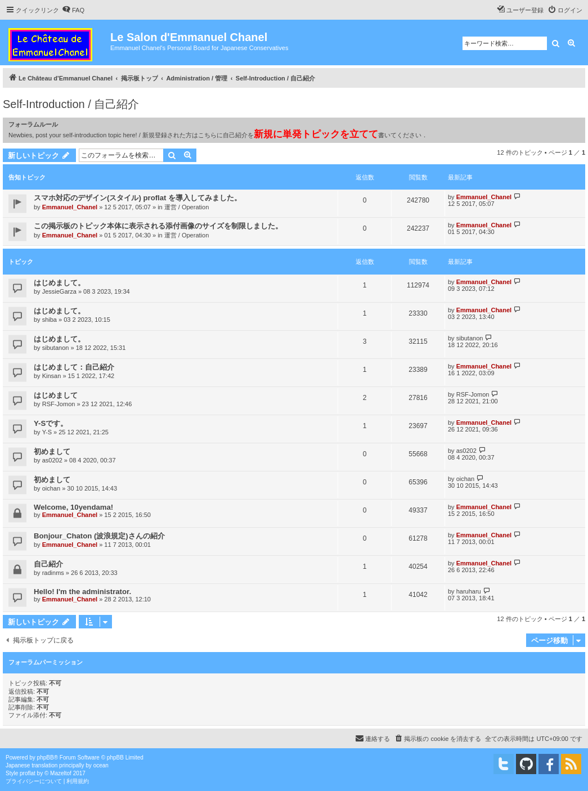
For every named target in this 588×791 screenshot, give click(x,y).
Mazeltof (60, 773)
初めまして (52, 451)
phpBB (45, 757)
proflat (27, 773)
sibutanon (55, 347)
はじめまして (56, 395)
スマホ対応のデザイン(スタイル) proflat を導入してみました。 (137, 198)
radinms (53, 572)
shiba (49, 319)
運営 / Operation (186, 207)
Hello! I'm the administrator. (82, 591)
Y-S (47, 432)
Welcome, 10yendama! (73, 507)
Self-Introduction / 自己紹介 (71, 104)
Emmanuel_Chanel (69, 207)
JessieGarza (59, 291)
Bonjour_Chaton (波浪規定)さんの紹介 (99, 536)
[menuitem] (73, 10)
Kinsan (51, 375)
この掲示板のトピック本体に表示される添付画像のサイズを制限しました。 (158, 226)
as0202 (52, 460)
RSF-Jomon (58, 404)
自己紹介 (48, 564)
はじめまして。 (59, 282)
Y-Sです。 (51, 423)
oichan (51, 488)
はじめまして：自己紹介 (74, 367)
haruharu (468, 591)
